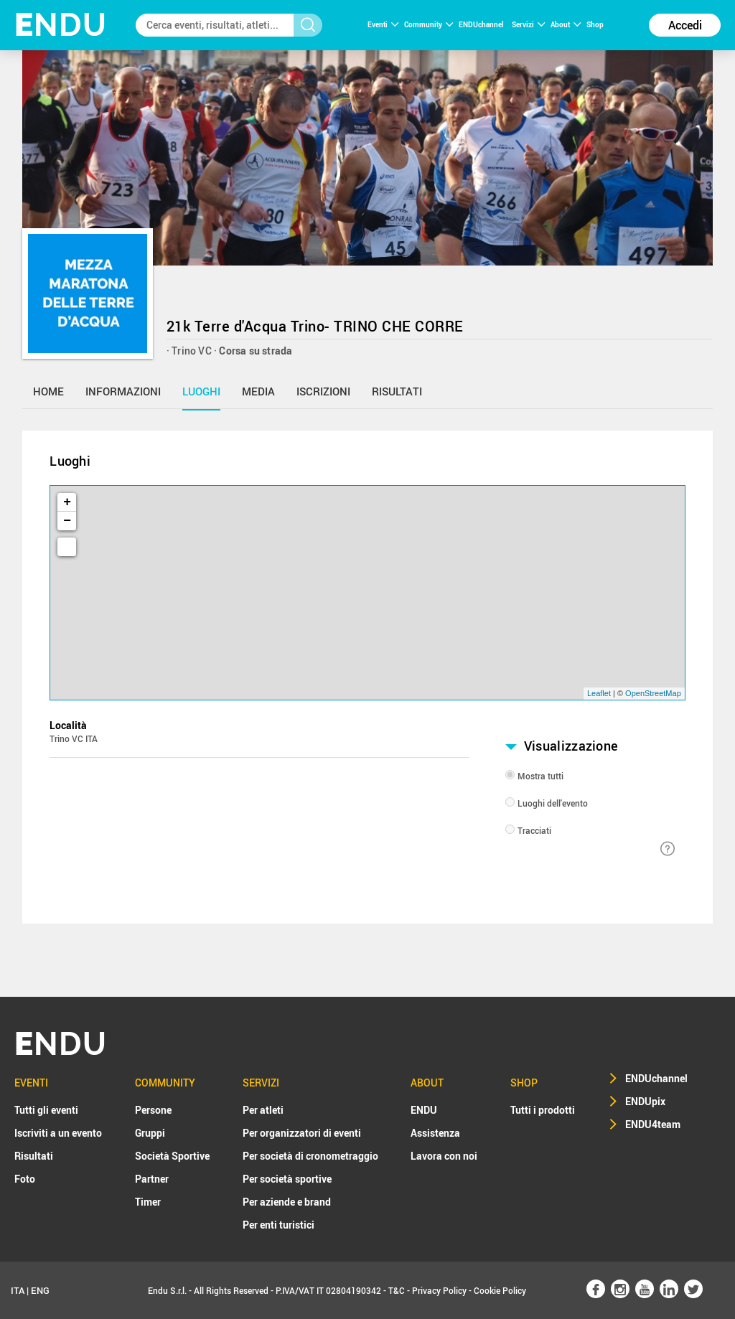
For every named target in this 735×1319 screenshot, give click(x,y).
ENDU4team (652, 1124)
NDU (60, 24)
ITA (17, 1290)
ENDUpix (645, 1101)
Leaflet (599, 693)
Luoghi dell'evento (553, 803)
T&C (396, 1290)
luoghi (201, 391)
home (48, 391)
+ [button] (67, 502)
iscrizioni (323, 391)
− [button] (67, 521)
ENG (40, 1290)
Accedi (685, 25)
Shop (595, 24)
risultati (397, 391)
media (258, 391)
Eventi (383, 24)
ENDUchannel (482, 24)
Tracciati (534, 830)
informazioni (123, 391)
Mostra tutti (540, 775)
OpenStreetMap (653, 693)
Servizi (528, 24)
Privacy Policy (439, 1290)
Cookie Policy (500, 1290)
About (566, 24)
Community (428, 24)
